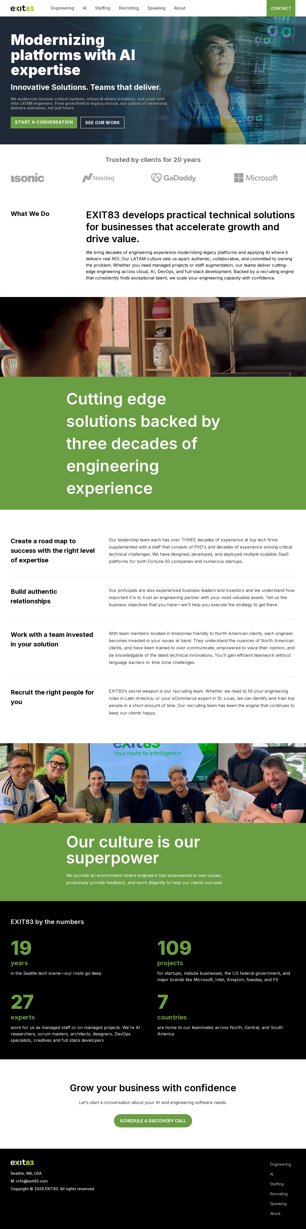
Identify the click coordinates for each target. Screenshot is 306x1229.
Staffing (102, 8)
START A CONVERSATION (44, 122)
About (179, 8)
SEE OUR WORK (102, 122)
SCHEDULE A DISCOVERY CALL (153, 1120)
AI (84, 8)
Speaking (156, 8)
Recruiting (129, 8)
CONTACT (281, 8)
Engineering (62, 8)
